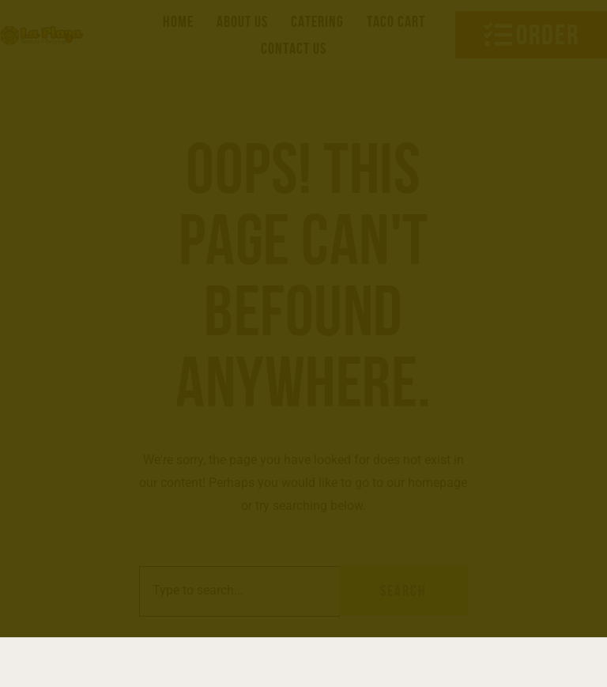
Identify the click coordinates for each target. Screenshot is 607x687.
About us (242, 21)
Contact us (293, 48)
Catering (317, 21)
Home (178, 21)
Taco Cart (396, 21)
